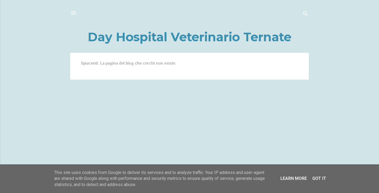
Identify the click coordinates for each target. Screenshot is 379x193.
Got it (319, 178)
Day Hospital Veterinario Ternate (189, 36)
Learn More (293, 178)
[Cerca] (305, 14)
